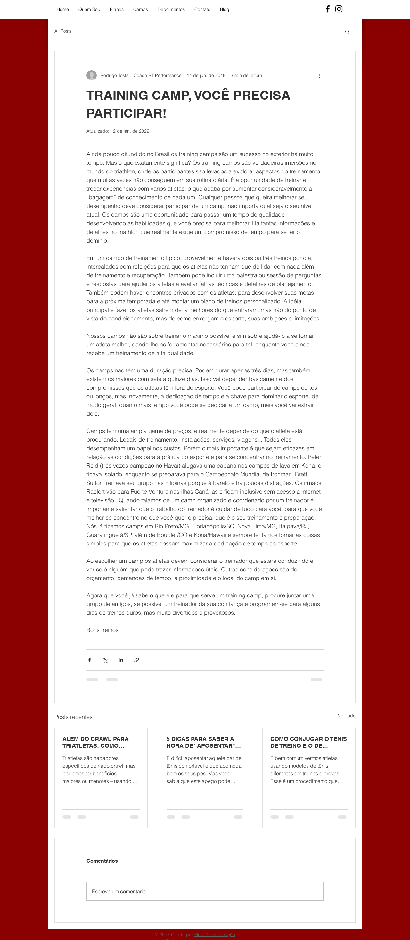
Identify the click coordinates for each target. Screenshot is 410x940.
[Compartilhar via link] (137, 660)
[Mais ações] (320, 75)
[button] (347, 31)
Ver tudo (347, 716)
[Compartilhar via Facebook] (89, 660)
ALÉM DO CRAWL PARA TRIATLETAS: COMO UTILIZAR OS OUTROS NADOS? (95, 742)
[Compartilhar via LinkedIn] (121, 660)
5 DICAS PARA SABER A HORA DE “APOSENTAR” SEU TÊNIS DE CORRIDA (201, 742)
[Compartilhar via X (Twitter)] (105, 660)
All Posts (63, 31)
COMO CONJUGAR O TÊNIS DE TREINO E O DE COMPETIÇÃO (308, 742)
